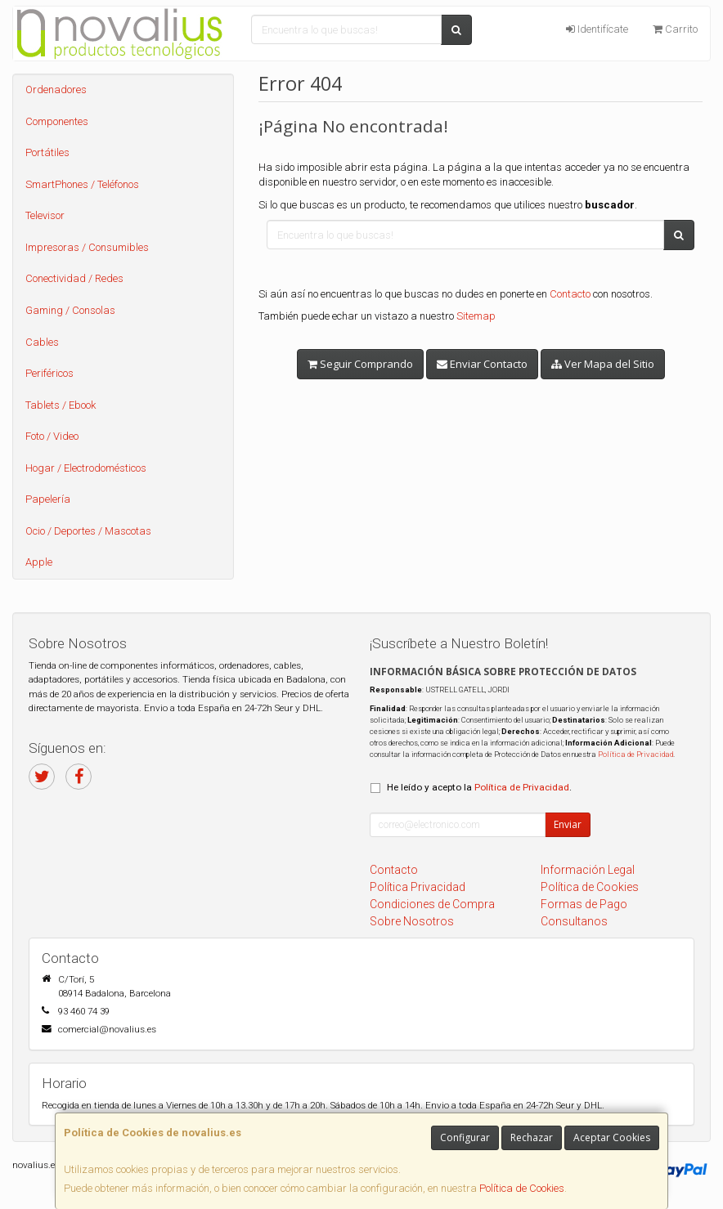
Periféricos (49, 373)
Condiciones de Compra (432, 904)
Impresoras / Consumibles (87, 247)
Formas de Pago (584, 904)
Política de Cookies (521, 1188)
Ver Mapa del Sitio (602, 363)
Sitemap (476, 316)
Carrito (675, 29)
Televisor (45, 215)
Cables (42, 342)
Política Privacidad (417, 886)
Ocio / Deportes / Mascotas (88, 531)
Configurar (465, 1137)
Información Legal (588, 869)
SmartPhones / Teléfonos (82, 184)
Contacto (570, 294)
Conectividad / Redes (74, 278)
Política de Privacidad (635, 754)
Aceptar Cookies (611, 1137)
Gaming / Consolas (70, 310)
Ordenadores (56, 89)
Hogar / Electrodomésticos (85, 468)
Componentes (56, 121)
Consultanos (574, 921)
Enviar (568, 824)
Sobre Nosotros (412, 921)
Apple (38, 562)
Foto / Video (52, 436)
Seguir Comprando (360, 363)
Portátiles (47, 152)
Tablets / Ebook (60, 405)
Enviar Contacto (482, 363)
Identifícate (597, 29)
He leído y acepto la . (479, 787)
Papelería (47, 499)
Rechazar (531, 1137)
